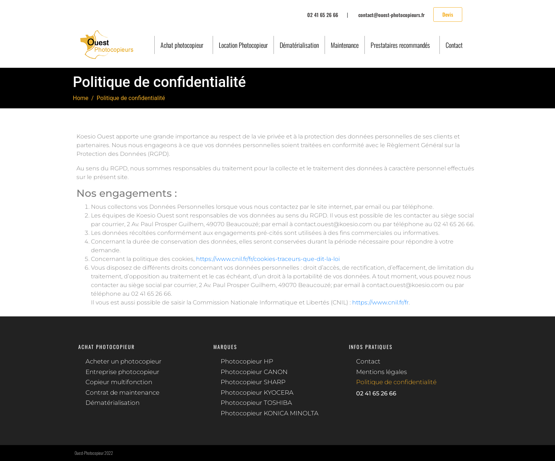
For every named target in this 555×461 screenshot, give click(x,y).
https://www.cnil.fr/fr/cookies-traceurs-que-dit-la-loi (268, 259)
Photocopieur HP (247, 361)
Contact (454, 45)
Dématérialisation (299, 45)
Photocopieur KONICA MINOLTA (269, 413)
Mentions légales (381, 371)
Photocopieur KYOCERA (257, 392)
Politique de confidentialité (396, 382)
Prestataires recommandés (400, 45)
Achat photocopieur (181, 45)
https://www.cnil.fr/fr (380, 302)
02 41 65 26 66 (376, 393)
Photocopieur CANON (254, 371)
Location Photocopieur (243, 45)
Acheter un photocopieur (123, 361)
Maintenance (345, 45)
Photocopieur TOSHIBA (256, 402)
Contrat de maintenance (122, 392)
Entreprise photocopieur (122, 371)
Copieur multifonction (118, 382)
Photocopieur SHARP (253, 382)
